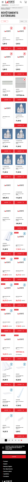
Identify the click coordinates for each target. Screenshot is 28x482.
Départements (8, 7)
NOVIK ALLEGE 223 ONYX (19, 296)
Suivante (21, 440)
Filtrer (4, 21)
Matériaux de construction (18, 7)
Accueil (3, 7)
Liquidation (6, 474)
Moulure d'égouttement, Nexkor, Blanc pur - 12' (19, 428)
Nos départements (8, 469)
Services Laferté (7, 471)
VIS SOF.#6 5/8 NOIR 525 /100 (19, 39)
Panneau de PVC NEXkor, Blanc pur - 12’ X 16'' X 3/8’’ (6, 402)
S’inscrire (14, 456)
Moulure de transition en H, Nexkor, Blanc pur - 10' (6, 245)
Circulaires (6, 476)
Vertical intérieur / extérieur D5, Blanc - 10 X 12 (19, 91)
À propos (5, 461)
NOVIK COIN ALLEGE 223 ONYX (19, 270)
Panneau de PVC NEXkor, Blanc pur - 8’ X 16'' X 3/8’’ (19, 376)
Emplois (5, 464)
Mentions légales (7, 466)
